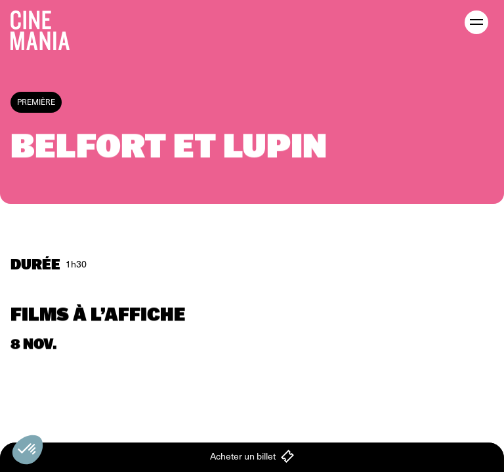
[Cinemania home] (45, 27)
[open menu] (476, 22)
